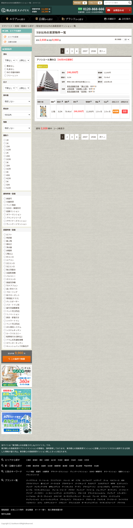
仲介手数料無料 (13, 72)
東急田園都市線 (73, 86)
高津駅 (83, 91)
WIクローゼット (13, 295)
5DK (8, 184)
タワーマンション (13, 214)
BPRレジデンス (54, 486)
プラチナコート (67, 483)
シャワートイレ (12, 320)
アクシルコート (78, 499)
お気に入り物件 (17, 509)
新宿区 (35, 460)
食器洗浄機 (11, 282)
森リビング (45, 483)
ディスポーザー (12, 301)
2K (7, 152)
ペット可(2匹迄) (13, 323)
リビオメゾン (31, 502)
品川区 (53, 460)
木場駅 (28, 466)
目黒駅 (71, 466)
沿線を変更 (10, 41)
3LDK (8, 168)
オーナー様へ (40, 509)
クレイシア (80, 490)
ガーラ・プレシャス (44, 496)
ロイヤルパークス (118, 486)
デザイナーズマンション (16, 220)
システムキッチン (13, 330)
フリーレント (12, 75)
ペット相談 (11, 205)
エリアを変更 (10, 36)
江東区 (28, 460)
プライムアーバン (89, 486)
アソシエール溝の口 (55, 59)
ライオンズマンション (42, 490)
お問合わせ (119, 10)
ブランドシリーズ (13, 217)
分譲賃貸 (10, 201)
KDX (122, 480)
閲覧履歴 (5, 509)
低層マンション (12, 211)
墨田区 (66, 460)
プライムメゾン (65, 499)
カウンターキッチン (14, 343)
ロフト (9, 234)
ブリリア (29, 493)
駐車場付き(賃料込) (14, 336)
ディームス (87, 496)
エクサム (104, 496)
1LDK (8, 149)
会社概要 (29, 509)
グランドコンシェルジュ (96, 493)
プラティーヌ (90, 499)
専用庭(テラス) (12, 298)
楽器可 (9, 198)
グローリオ (82, 493)
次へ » (102, 51)
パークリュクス (114, 496)
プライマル (121, 502)
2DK (8, 156)
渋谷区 (73, 460)
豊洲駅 (65, 466)
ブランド (72, 19)
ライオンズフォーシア (107, 502)
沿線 (44, 19)
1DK (8, 146)
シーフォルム (31, 496)
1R (7, 140)
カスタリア (92, 483)
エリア (15, 19)
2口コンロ (10, 263)
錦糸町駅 (36, 466)
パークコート (123, 490)
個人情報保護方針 (55, 509)
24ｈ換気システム (13, 327)
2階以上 (9, 253)
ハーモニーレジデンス (54, 493)
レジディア (97, 480)
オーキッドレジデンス (90, 502)
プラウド (71, 490)
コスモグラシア (103, 483)
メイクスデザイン (70, 493)
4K (7, 172)
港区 (41, 460)
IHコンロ (10, 256)
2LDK (8, 159)
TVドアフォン (12, 285)
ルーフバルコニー (13, 333)
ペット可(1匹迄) (13, 311)
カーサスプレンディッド (72, 496)
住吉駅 (50, 466)
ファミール (90, 490)
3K (7, 162)
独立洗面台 (11, 269)
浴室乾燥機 (11, 272)
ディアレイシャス (32, 499)
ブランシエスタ (74, 502)
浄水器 (9, 247)
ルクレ (40, 502)
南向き (9, 244)
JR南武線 (70, 89)
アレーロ (95, 496)
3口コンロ (10, 266)
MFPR (113, 483)
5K (7, 181)
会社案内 (124, 18)
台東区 (46, 460)
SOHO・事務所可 (13, 208)
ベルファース (114, 480)
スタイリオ (58, 496)
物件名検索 (6, 514)
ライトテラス (123, 499)
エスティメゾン (122, 483)
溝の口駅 (84, 86)
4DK (8, 175)
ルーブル (29, 490)
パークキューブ (80, 483)
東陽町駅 (57, 466)
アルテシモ (101, 499)
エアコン (10, 260)
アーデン (78, 486)
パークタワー (39, 493)
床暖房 (9, 250)
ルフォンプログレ (103, 486)
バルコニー (11, 276)
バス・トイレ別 (12, 304)
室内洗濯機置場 (12, 308)
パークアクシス (31, 480)
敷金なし (10, 66)
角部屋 (9, 237)
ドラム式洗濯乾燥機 (14, 339)
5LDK (8, 188)
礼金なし (10, 69)
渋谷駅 (96, 466)
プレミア (29, 486)
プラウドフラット (32, 483)
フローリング (11, 292)
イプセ (78, 480)
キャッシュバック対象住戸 (17, 346)
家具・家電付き (12, 317)
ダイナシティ (112, 490)
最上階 (9, 241)
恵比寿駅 (79, 466)
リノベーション (12, 314)
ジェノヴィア (101, 490)
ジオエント (63, 502)
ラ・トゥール (44, 480)
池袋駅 (43, 466)
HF (73, 480)
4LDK (8, 178)
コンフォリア (87, 480)
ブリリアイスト (56, 480)
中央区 (60, 460)
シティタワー (121, 493)
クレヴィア (111, 493)
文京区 (86, 460)
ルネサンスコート (50, 502)
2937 (85, 51)
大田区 (80, 460)
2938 (93, 51)
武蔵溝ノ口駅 (81, 89)
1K (7, 143)
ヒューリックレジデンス (49, 499)
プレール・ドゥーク (59, 490)
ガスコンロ (11, 279)
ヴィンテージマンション (16, 224)
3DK (8, 165)
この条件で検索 (16, 359)
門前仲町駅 (88, 466)
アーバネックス (67, 486)
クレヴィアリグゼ (40, 486)
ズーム (105, 480)
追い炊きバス (11, 288)
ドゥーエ (66, 480)
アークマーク (112, 499)
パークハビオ (55, 483)
